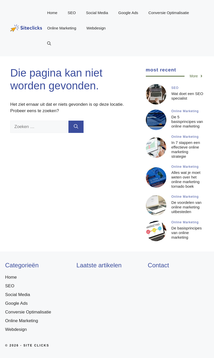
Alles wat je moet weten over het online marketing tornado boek (185, 179)
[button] (49, 43)
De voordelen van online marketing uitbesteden (186, 207)
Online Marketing (61, 28)
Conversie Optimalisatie (168, 12)
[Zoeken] (76, 127)
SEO (72, 12)
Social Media (97, 12)
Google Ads (128, 12)
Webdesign (96, 28)
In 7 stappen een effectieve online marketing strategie (185, 149)
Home (52, 12)
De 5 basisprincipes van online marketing (187, 121)
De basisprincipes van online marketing (186, 232)
